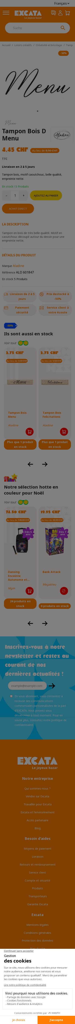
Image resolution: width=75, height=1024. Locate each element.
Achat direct (18, 208)
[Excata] (28, 15)
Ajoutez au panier (46, 195)
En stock (7, 279)
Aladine (18, 266)
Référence (8, 272)
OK (52, 685)
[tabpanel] (37, 82)
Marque (7, 266)
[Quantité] (15, 195)
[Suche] (30, 28)
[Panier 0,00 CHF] (67, 12)
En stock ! (8, 186)
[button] (37, 343)
